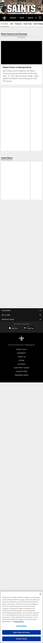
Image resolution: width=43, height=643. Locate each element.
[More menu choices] (40, 17)
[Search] (36, 17)
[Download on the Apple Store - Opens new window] (13, 395)
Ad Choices (21, 431)
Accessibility (21, 420)
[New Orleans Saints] (21, 405)
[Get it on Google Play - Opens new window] (29, 395)
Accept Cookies (21, 639)
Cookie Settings (21, 438)
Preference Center (21, 442)
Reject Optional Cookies (21, 632)
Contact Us (22, 423)
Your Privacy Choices (21, 434)
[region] (21, 617)
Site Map (21, 427)
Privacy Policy (21, 416)
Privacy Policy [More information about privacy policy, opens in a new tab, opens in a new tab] (19, 621)
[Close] (40, 594)
